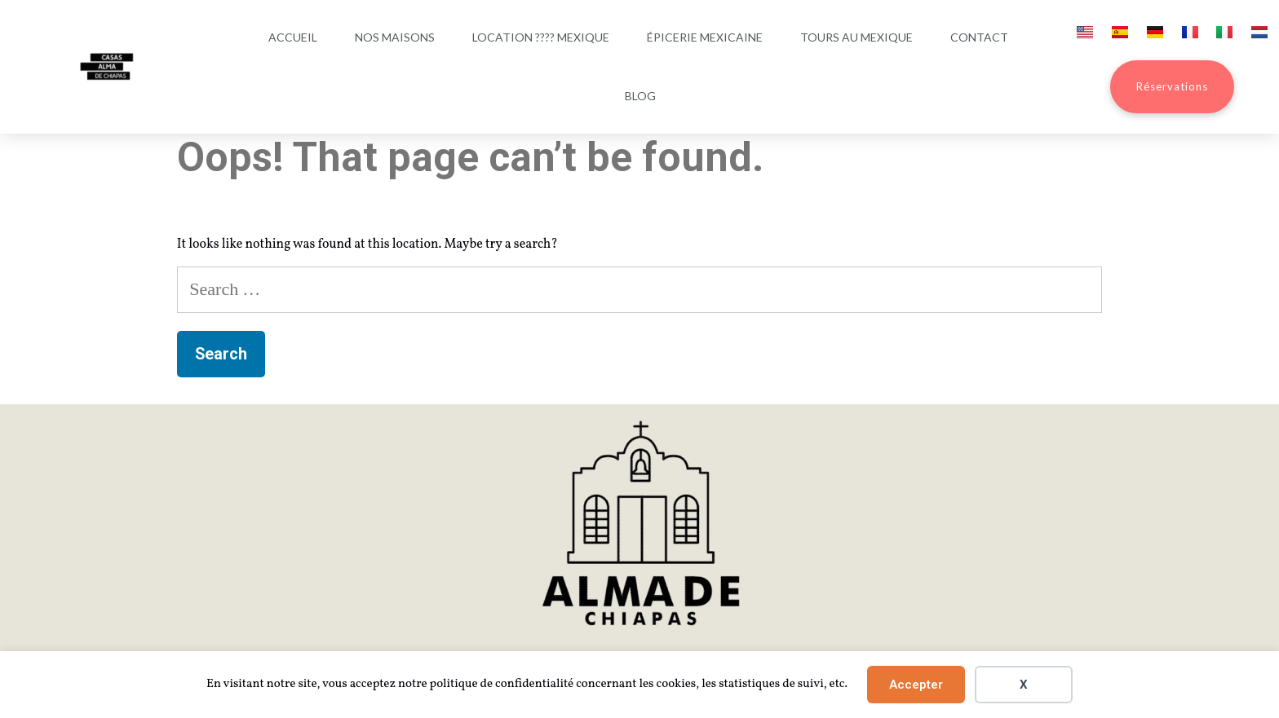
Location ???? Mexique (540, 37)
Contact (979, 37)
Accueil (292, 37)
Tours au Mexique (856, 37)
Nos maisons (395, 37)
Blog (640, 96)
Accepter (916, 684)
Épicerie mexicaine (705, 37)
